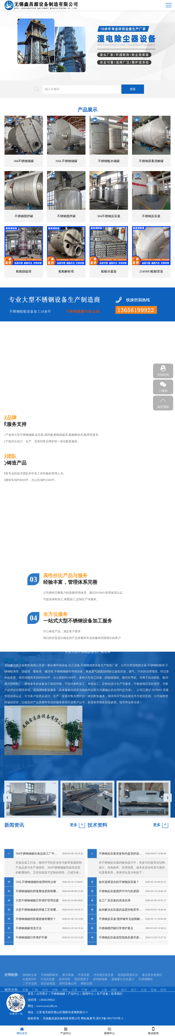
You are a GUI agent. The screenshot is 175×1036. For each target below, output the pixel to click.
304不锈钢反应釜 (108, 216)
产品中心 (73, 993)
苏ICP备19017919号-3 (109, 1018)
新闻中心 (88, 993)
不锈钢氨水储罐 (109, 161)
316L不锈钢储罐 (66, 161)
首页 (30, 993)
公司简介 (42, 993)
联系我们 (117, 993)
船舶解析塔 (66, 271)
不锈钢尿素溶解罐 (151, 161)
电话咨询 (153, 1030)
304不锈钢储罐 (24, 161)
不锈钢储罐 (58, 993)
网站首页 (22, 1030)
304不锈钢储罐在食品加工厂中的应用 (38, 932)
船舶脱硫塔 (23, 271)
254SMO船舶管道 (151, 271)
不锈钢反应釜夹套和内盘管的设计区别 (121, 932)
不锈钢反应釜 (151, 216)
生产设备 (102, 993)
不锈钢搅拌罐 (24, 216)
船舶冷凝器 (108, 271)
